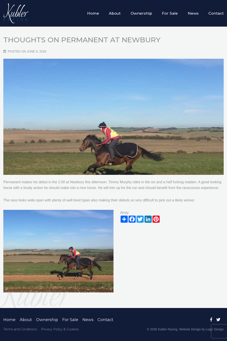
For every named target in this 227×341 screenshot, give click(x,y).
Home (93, 13)
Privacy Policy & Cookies (60, 329)
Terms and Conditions (20, 329)
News (193, 13)
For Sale (170, 13)
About (115, 13)
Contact (216, 13)
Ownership (141, 13)
